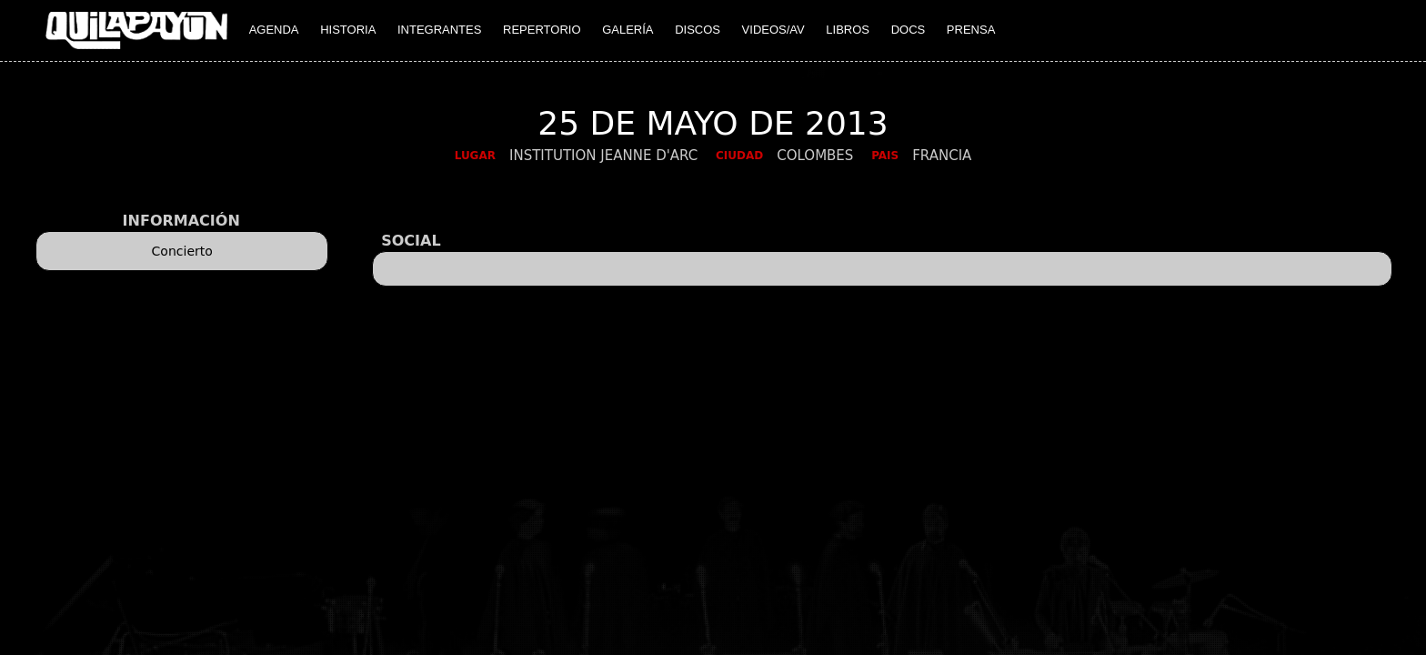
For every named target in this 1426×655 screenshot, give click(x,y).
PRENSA (971, 29)
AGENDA (274, 29)
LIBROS (847, 29)
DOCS (908, 29)
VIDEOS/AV (773, 29)
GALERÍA (627, 29)
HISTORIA (348, 29)
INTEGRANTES (439, 29)
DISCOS (697, 29)
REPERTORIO (541, 29)
